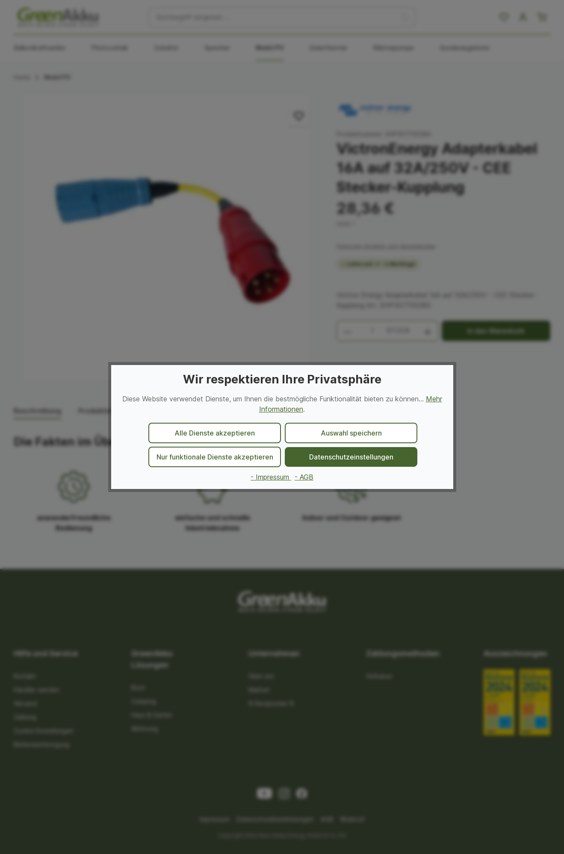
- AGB (304, 477)
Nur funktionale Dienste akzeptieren (215, 457)
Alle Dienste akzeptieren (214, 433)
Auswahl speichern (351, 433)
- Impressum (271, 477)
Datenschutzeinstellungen (351, 457)
